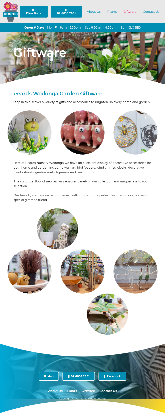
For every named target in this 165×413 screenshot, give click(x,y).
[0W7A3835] (82, 271)
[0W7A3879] (82, 132)
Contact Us (108, 391)
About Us (55, 391)
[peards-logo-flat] (10, 12)
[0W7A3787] (136, 132)
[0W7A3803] (30, 132)
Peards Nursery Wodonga (90, 398)
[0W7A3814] (136, 271)
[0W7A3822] (30, 271)
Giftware (88, 391)
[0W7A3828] (107, 314)
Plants (72, 391)
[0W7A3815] (57, 228)
